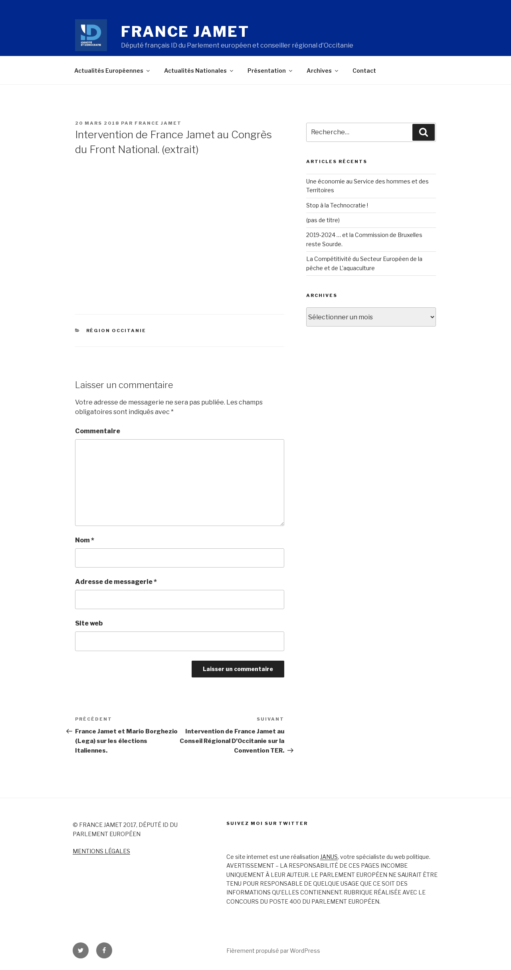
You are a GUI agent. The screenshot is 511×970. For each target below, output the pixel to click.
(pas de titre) (323, 220)
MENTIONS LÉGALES (101, 851)
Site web (89, 623)
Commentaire (97, 431)
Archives (323, 70)
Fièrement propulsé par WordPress (273, 950)
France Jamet (185, 31)
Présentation (270, 70)
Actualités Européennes (112, 70)
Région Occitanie (116, 330)
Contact (364, 70)
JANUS (329, 856)
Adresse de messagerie (116, 582)
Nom (84, 540)
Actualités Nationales (199, 70)
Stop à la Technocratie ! (337, 205)
